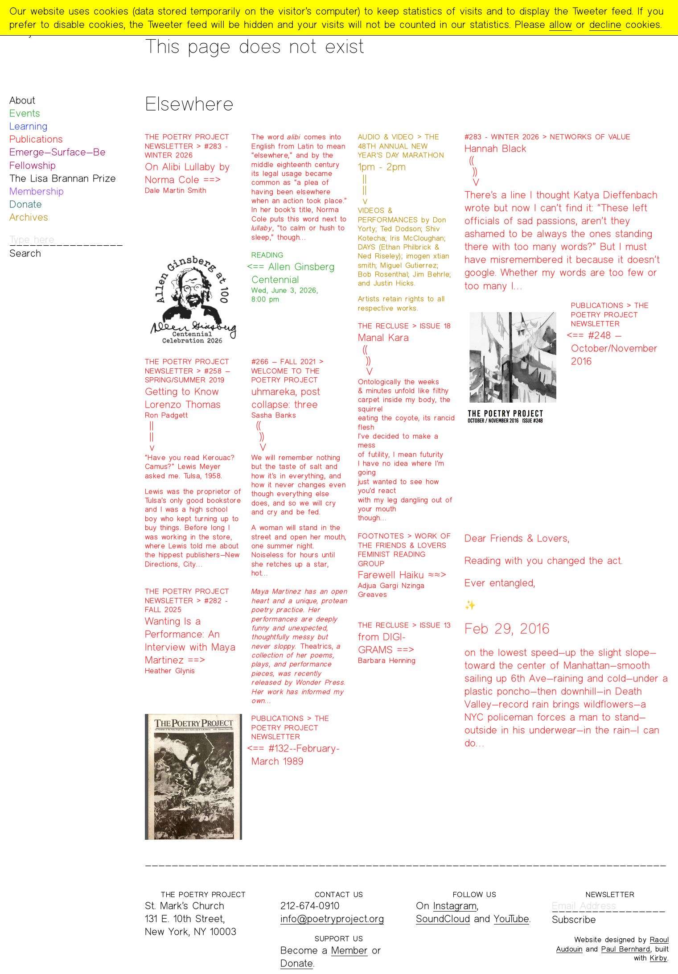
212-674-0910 (310, 906)
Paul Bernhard (625, 949)
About (22, 100)
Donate (25, 204)
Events (24, 113)
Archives (28, 217)
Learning (28, 126)
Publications (36, 139)
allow (560, 24)
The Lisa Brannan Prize (62, 178)
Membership (36, 191)
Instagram (455, 906)
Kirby (658, 957)
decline (605, 24)
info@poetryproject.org (332, 918)
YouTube (511, 918)
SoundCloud (443, 918)
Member (349, 950)
